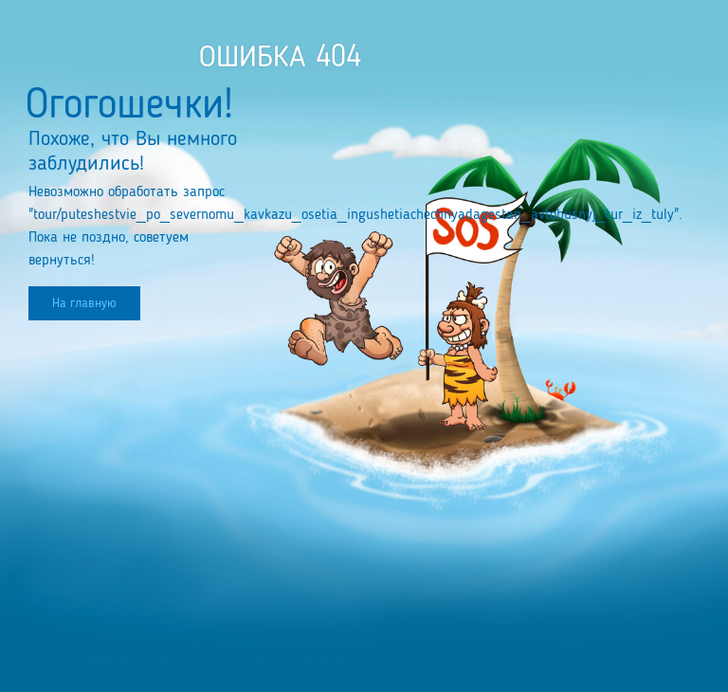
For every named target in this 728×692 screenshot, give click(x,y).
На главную (84, 303)
